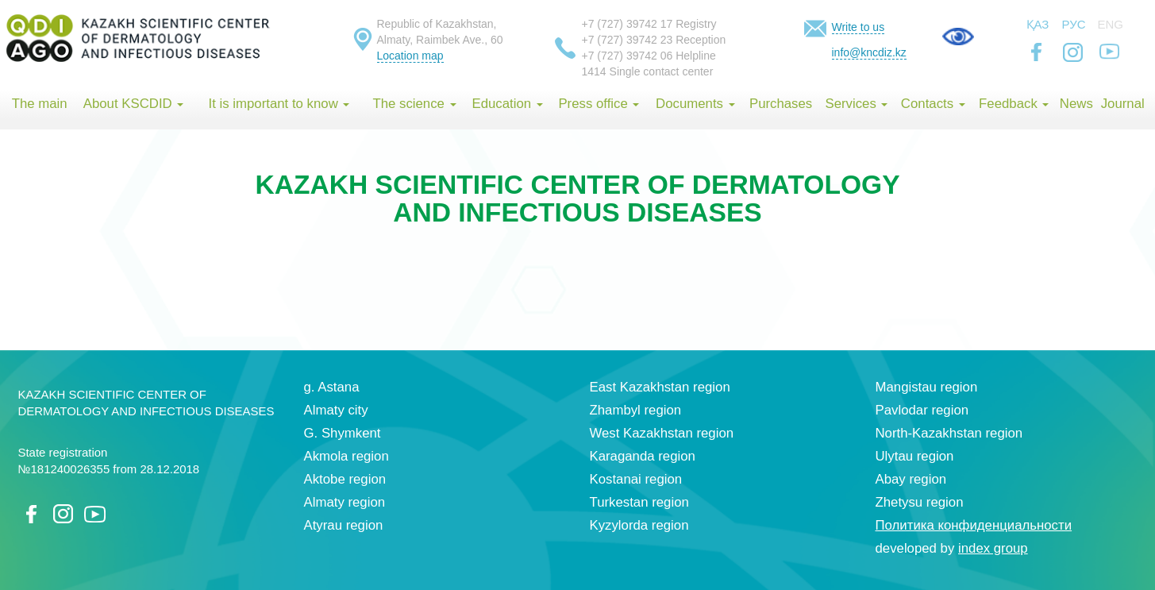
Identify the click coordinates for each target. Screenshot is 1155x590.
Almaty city (336, 410)
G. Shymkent (342, 433)
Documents (695, 103)
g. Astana (332, 387)
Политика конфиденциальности (974, 525)
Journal (1123, 103)
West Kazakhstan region (662, 433)
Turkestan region (639, 502)
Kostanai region (636, 479)
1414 (594, 71)
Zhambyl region (636, 410)
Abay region (911, 479)
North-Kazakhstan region (949, 433)
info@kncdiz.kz (869, 52)
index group (993, 548)
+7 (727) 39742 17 (627, 23)
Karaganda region (642, 456)
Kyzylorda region (639, 525)
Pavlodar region (922, 410)
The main (39, 103)
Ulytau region (915, 456)
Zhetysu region (920, 502)
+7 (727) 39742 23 (627, 39)
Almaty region (345, 502)
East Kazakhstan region (660, 387)
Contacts (933, 103)
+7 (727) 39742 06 (627, 55)
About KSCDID (133, 103)
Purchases (780, 103)
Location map (410, 55)
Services (856, 103)
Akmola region (346, 456)
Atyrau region (343, 525)
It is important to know (279, 103)
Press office (598, 103)
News (1076, 103)
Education (507, 103)
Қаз (1037, 24)
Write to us (858, 27)
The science (414, 103)
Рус (1074, 24)
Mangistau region (927, 387)
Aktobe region (345, 479)
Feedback (1014, 103)
